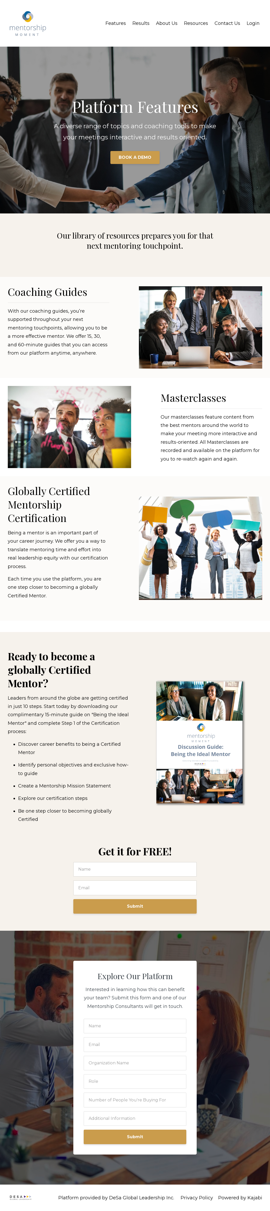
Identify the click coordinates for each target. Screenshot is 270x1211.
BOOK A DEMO (135, 157)
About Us (166, 23)
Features (115, 23)
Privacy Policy (197, 1198)
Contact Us (227, 23)
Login (253, 23)
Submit (135, 906)
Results (141, 23)
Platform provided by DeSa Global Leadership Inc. (116, 1198)
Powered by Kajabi (240, 1198)
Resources (196, 23)
